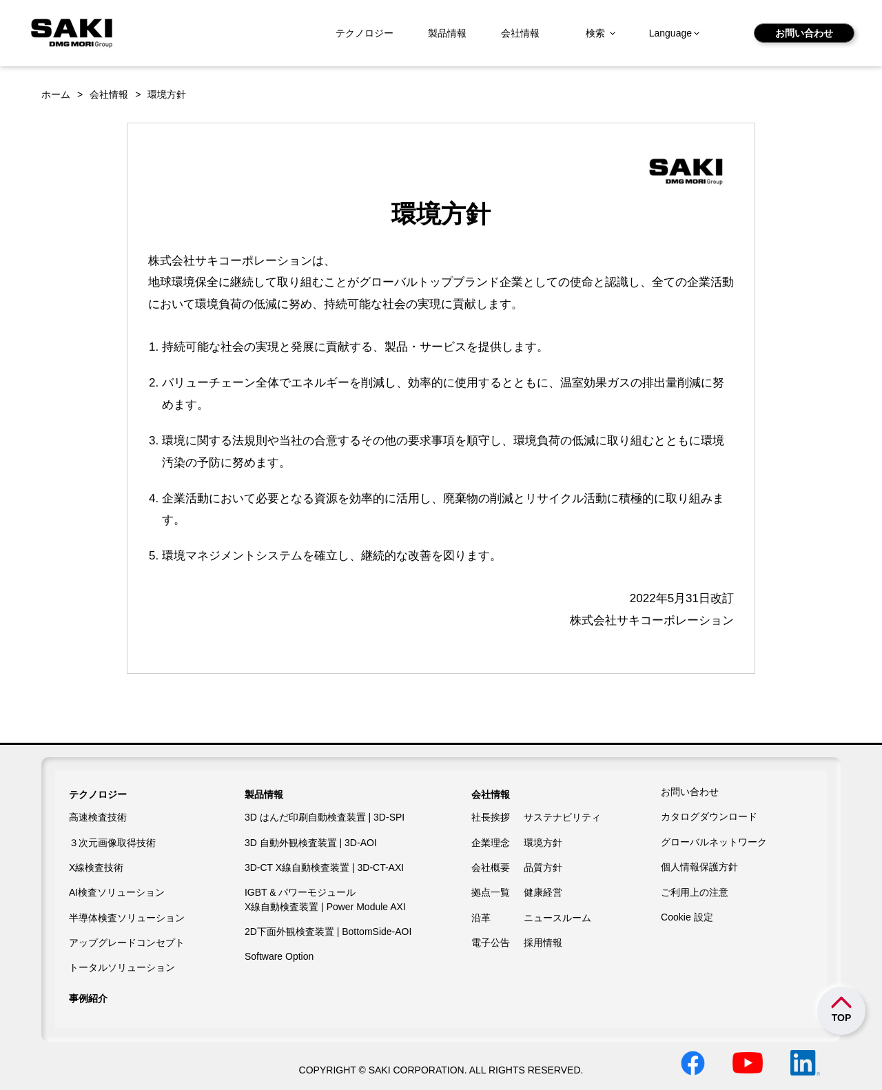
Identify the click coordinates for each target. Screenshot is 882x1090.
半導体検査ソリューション (127, 917)
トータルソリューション (122, 967)
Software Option (279, 956)
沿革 (481, 917)
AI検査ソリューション (117, 892)
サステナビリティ (562, 817)
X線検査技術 (96, 867)
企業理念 (490, 842)
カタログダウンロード (709, 816)
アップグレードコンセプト (127, 942)
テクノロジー (364, 33)
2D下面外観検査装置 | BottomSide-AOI (328, 931)
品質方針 (543, 867)
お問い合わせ (804, 33)
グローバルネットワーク (714, 841)
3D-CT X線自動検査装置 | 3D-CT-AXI (324, 867)
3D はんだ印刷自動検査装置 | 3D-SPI (324, 817)
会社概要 (490, 867)
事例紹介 (88, 998)
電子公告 (490, 942)
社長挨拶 (490, 817)
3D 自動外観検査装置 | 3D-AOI (311, 842)
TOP (842, 1017)
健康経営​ (543, 892)
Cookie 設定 (686, 917)
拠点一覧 (490, 892)
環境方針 (543, 842)
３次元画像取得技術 (112, 842)
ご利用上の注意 (694, 892)
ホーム (55, 94)
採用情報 (543, 942)
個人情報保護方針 (699, 866)
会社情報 (520, 33)
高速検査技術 (98, 817)
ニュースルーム (557, 917)
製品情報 (447, 33)
